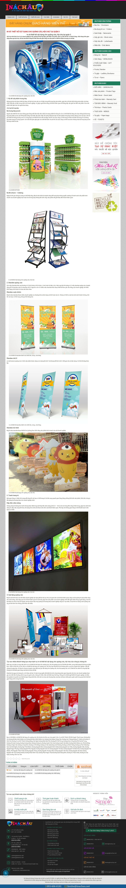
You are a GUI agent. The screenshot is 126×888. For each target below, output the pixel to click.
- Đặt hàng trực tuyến (53, 831)
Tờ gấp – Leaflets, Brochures (104, 73)
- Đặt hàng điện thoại (53, 835)
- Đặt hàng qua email (52, 833)
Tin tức (65, 17)
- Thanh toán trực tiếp (53, 851)
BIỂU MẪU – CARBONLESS (103, 87)
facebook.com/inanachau (21, 870)
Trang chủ (10, 17)
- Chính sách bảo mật (53, 845)
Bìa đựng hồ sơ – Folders (103, 29)
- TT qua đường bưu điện (54, 855)
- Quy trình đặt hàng (52, 837)
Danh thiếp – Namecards (102, 33)
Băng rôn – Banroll (100, 55)
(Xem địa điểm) (15, 840)
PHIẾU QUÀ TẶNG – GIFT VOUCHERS (102, 64)
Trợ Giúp (74, 17)
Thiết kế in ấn (22, 17)
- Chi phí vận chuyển (52, 864)
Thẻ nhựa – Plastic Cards (103, 107)
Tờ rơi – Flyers (99, 77)
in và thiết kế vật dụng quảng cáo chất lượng (47, 773)
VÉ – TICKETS (99, 119)
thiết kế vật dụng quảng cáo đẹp (16, 776)
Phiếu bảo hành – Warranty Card (105, 99)
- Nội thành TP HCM (52, 860)
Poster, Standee (99, 69)
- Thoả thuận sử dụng (53, 843)
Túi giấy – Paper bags (101, 115)
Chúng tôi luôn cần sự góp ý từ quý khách (58, 871)
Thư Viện (46, 17)
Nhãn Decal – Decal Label (103, 95)
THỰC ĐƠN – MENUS (101, 111)
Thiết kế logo (35, 17)
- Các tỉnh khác (51, 862)
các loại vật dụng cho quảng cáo (23, 770)
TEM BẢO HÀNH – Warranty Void (105, 103)
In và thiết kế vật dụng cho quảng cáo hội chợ (19, 773)
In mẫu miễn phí (85, 771)
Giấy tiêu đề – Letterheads (103, 41)
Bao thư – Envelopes (101, 25)
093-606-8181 (53, 886)
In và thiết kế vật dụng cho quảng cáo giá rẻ (47, 770)
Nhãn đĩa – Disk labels (102, 45)
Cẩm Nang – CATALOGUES (103, 59)
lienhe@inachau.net (77, 886)
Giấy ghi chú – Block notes (103, 37)
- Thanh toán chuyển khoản (54, 853)
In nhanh (56, 17)
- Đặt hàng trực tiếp (52, 830)
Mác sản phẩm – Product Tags (104, 91)
